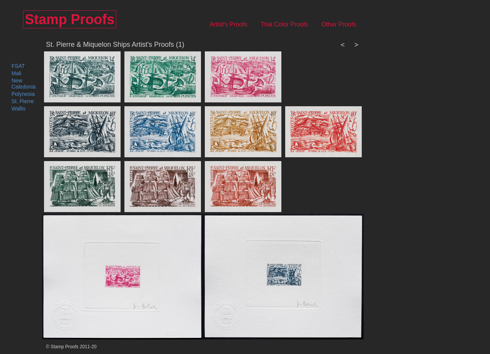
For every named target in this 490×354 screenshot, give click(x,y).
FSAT (18, 66)
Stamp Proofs (69, 19)
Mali (16, 73)
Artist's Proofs (234, 24)
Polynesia (23, 94)
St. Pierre (22, 101)
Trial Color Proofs (289, 24)
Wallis (18, 108)
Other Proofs (343, 24)
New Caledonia (23, 83)
